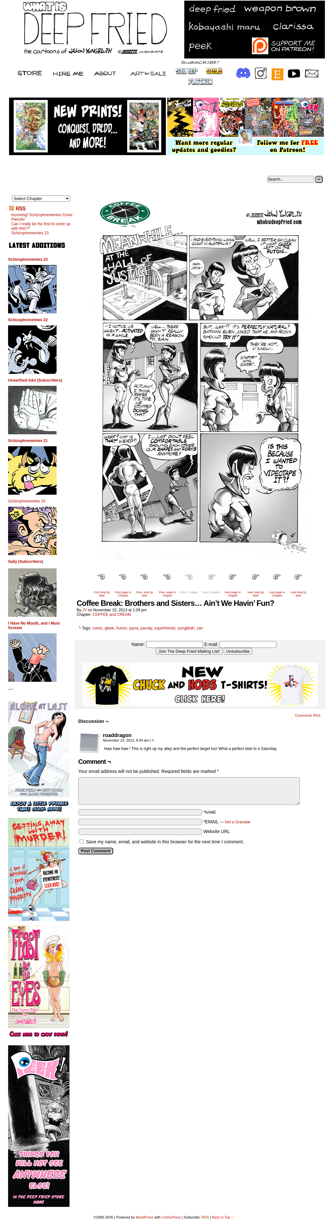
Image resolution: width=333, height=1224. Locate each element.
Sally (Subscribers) (25, 561)
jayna (133, 628)
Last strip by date (298, 594)
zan (200, 628)
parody (146, 628)
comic (97, 628)
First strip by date (102, 594)
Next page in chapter (233, 594)
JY (84, 610)
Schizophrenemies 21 (28, 440)
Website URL (216, 831)
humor (121, 628)
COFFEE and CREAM (111, 614)
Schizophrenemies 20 (26, 501)
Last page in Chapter (277, 594)
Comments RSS (307, 715)
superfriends (165, 628)
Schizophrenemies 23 (29, 233)
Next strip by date (256, 594)
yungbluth (186, 628)
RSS (20, 208)
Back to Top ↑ (222, 1217)
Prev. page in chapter (167, 594)
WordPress (144, 1217)
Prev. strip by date (144, 594)
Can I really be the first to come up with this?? (40, 226)
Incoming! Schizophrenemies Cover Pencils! (41, 217)
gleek (109, 628)
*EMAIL (227, 821)
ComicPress (171, 1217)
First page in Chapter (123, 594)
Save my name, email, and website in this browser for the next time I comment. (165, 841)
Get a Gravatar (237, 822)
